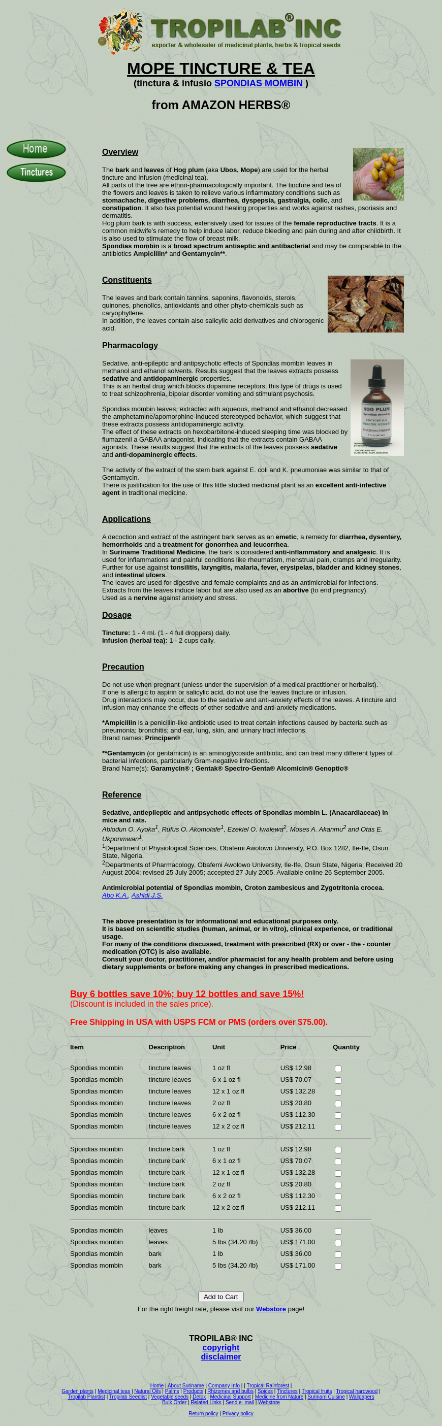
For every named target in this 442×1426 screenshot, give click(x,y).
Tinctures (287, 1391)
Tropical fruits (317, 1391)
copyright (221, 1347)
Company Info (224, 1385)
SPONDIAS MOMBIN (259, 83)
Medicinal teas (114, 1391)
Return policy (203, 1413)
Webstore (271, 1309)
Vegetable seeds (169, 1397)
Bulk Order (174, 1402)
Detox (199, 1397)
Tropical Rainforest (267, 1385)
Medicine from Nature (279, 1397)
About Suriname (186, 1385)
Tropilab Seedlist (128, 1397)
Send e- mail (240, 1402)
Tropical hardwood (356, 1391)
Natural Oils (147, 1391)
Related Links (206, 1402)
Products (193, 1391)
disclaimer (221, 1356)
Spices (265, 1391)
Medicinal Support (230, 1397)
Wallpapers (361, 1397)
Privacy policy (238, 1413)
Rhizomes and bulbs (230, 1391)
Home (157, 1385)
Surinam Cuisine (325, 1397)
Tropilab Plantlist (86, 1397)
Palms (172, 1391)
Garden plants (77, 1391)
